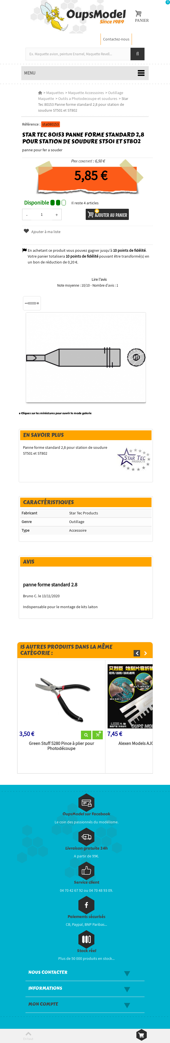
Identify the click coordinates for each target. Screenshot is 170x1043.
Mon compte (43, 1004)
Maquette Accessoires (86, 92)
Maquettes (55, 92)
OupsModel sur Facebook (86, 814)
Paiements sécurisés (86, 917)
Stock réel (86, 951)
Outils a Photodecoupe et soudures (87, 98)
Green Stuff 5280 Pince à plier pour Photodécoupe (61, 746)
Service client (86, 882)
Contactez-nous (116, 39)
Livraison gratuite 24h (86, 848)
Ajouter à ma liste (42, 231)
